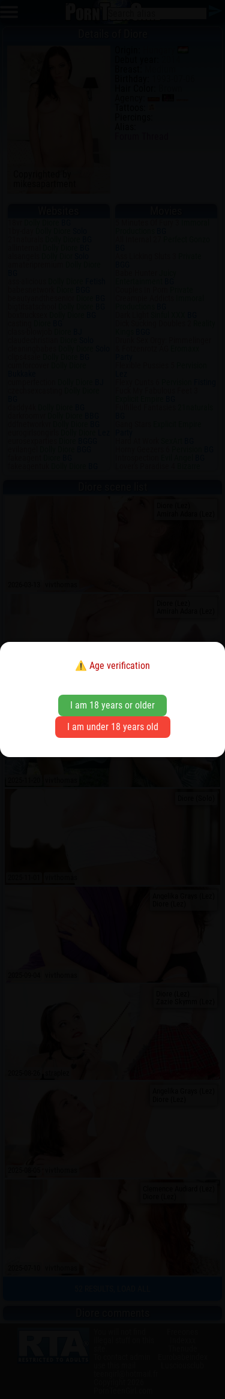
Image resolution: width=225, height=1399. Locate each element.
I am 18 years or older (112, 705)
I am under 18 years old (112, 726)
